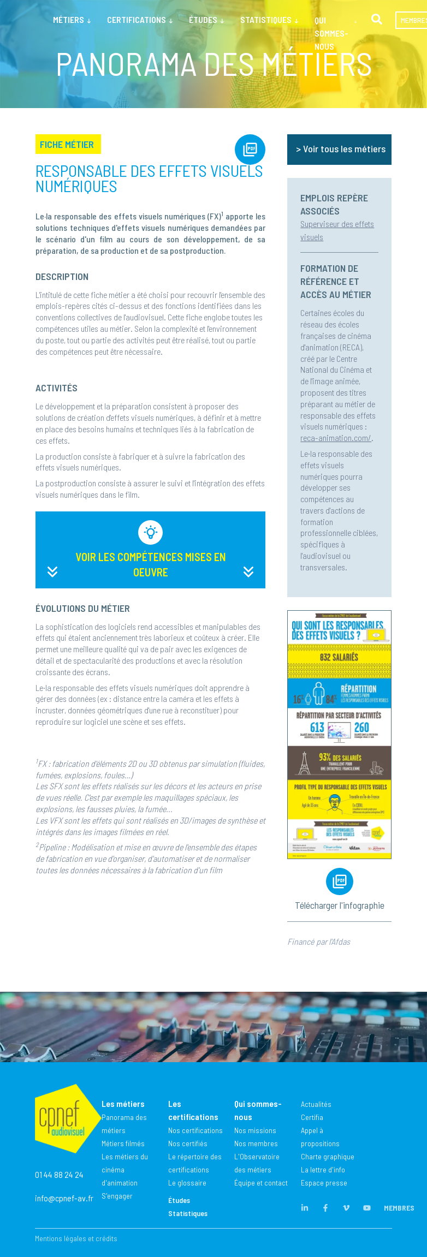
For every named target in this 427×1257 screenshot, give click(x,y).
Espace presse (324, 1182)
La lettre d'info (323, 1169)
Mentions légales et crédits (76, 1238)
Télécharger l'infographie (339, 905)
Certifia (312, 1117)
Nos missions (255, 1130)
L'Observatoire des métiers (257, 1163)
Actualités (316, 1104)
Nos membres (256, 1143)
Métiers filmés (123, 1143)
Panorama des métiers (124, 1123)
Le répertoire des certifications (195, 1163)
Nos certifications (195, 1130)
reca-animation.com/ (335, 437)
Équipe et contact (261, 1182)
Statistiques (187, 1213)
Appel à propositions (320, 1136)
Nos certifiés (187, 1143)
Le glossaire (187, 1182)
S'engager (117, 1195)
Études (179, 1200)
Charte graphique (327, 1156)
